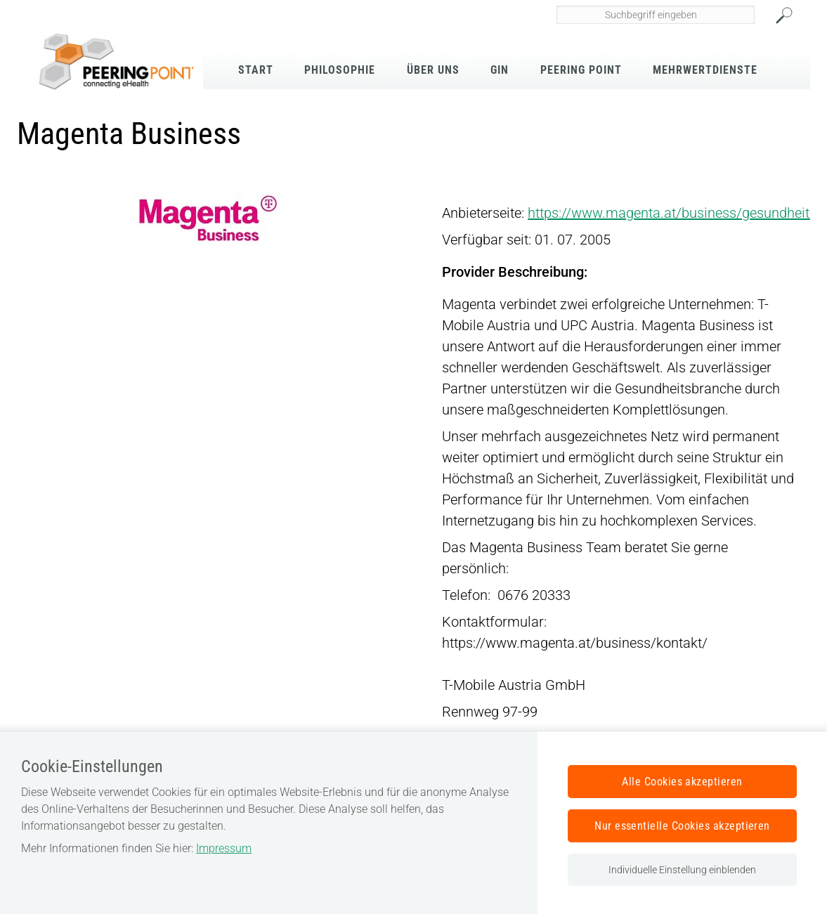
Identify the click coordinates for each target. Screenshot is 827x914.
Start (255, 70)
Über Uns (433, 70)
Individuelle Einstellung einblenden (682, 869)
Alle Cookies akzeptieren (682, 781)
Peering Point (581, 70)
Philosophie (339, 70)
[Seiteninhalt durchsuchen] (655, 15)
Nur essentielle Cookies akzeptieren (682, 826)
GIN (499, 70)
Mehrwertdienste (705, 70)
